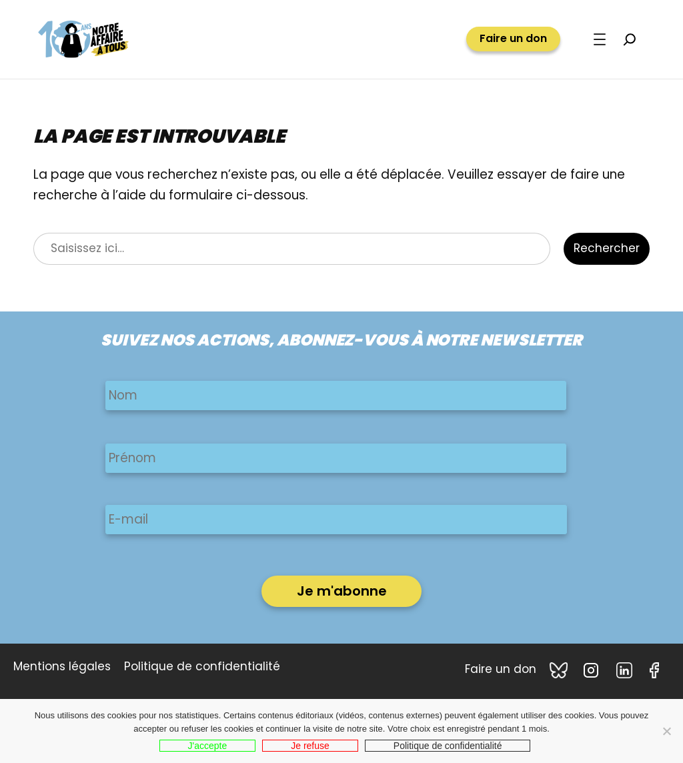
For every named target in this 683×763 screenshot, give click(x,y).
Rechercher (607, 248)
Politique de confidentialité (448, 745)
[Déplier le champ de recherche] (630, 39)
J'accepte (207, 745)
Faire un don (513, 38)
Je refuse (310, 745)
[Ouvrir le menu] (600, 39)
